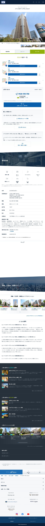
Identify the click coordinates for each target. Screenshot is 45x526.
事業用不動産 (3, 485)
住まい (6, 475)
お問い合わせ (39, 2)
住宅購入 (16, 475)
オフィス (3, 482)
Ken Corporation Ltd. (3, 2)
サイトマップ (33, 521)
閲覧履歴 (33, 2)
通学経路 (12, 231)
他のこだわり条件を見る (37, 390)
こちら (28, 358)
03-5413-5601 (22, 96)
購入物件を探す (5, 455)
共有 (39, 472)
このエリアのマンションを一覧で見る (34, 315)
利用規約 (12, 521)
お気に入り (36, 2)
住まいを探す (11, 475)
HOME (2, 475)
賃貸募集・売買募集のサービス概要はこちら (14, 329)
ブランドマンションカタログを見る (34, 446)
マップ (26, 97)
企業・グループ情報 (5, 489)
